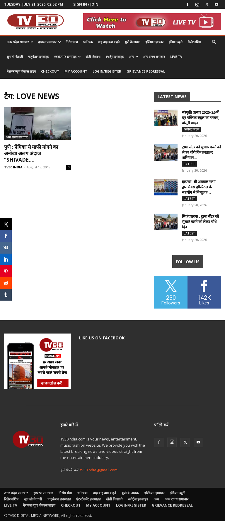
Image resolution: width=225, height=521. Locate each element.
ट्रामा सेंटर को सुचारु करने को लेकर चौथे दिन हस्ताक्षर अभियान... (201, 152)
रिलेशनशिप (194, 42)
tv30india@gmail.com (98, 470)
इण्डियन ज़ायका (154, 42)
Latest (189, 164)
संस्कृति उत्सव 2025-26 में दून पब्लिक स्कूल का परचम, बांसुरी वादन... (200, 117)
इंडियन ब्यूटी (176, 42)
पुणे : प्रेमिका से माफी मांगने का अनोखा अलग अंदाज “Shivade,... (31, 153)
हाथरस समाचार (49, 42)
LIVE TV (176, 56)
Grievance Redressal (146, 71)
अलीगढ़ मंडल (191, 129)
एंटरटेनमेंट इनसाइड (67, 56)
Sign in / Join (85, 4)
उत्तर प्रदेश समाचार (20, 42)
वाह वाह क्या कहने (109, 42)
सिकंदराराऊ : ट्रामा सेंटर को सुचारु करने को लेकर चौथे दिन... (200, 221)
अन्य (133, 56)
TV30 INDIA (13, 167)
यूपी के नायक (132, 42)
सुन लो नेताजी (15, 56)
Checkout (50, 71)
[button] (214, 42)
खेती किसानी (93, 56)
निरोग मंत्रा (72, 42)
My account (75, 71)
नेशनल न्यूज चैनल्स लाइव (21, 71)
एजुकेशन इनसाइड (38, 56)
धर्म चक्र (88, 42)
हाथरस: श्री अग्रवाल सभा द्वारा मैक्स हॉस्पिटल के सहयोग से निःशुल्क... (198, 187)
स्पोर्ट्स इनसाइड (115, 56)
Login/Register (107, 71)
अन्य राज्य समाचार (154, 56)
